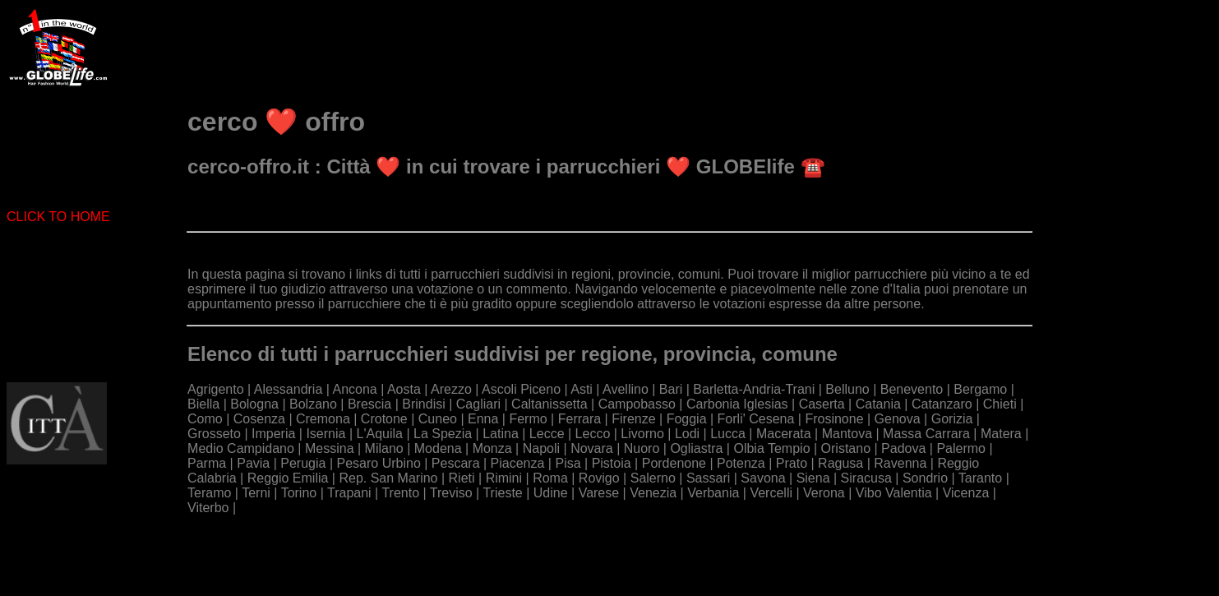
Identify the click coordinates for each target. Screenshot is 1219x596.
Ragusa (840, 463)
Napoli (541, 448)
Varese (599, 493)
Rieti (462, 478)
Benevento (912, 389)
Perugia (303, 463)
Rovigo (599, 478)
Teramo (209, 493)
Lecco (593, 434)
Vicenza (966, 493)
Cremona (323, 419)
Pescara (456, 463)
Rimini (504, 478)
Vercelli (771, 493)
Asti (581, 389)
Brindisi (423, 404)
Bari (670, 389)
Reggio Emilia (288, 478)
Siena (813, 478)
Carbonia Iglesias (737, 404)
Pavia (253, 463)
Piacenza (518, 463)
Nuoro (642, 448)
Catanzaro (942, 404)
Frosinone (834, 419)
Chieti (1000, 404)
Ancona (355, 389)
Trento (400, 493)
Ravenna (900, 463)
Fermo (528, 419)
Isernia (325, 434)
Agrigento (215, 389)
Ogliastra (696, 448)
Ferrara (579, 419)
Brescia (369, 404)
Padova (903, 448)
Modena (438, 448)
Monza (492, 448)
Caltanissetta (549, 404)
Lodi (687, 434)
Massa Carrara (926, 434)
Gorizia (952, 419)
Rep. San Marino (388, 478)
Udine (550, 493)
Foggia (687, 419)
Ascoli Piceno (521, 389)
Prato (791, 463)
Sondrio (925, 478)
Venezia (653, 493)
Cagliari (478, 404)
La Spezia (442, 434)
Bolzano (313, 404)
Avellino (626, 389)
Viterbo (208, 508)
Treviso (451, 493)
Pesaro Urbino (379, 463)
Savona (763, 478)
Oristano (845, 448)
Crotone (384, 419)
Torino (299, 493)
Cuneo (437, 419)
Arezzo (451, 389)
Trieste (502, 493)
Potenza (741, 463)
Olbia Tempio (771, 448)
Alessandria (288, 389)
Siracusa (866, 478)
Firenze (633, 419)
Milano (384, 448)
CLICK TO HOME (58, 217)
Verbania (713, 493)
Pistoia (611, 463)
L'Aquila (380, 434)
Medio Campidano (240, 448)
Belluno (847, 389)
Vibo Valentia (894, 493)
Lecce (547, 434)
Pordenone (674, 463)
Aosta (404, 389)
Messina (329, 448)
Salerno (653, 478)
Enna (483, 419)
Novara (591, 448)
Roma (550, 478)
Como (205, 419)
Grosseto (214, 434)
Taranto (980, 478)
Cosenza (259, 419)
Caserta (822, 404)
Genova (898, 419)
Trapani (349, 493)
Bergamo (980, 389)
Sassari (708, 478)
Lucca (728, 434)
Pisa (567, 463)
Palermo (961, 448)
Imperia (273, 434)
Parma (206, 463)
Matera (1001, 434)
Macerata (783, 434)
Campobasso (637, 404)
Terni (256, 493)
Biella (203, 404)
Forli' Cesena (756, 419)
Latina (501, 434)
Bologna (254, 404)
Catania (878, 404)
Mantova (847, 434)
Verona (824, 493)
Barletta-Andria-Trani (754, 389)
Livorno (642, 434)
